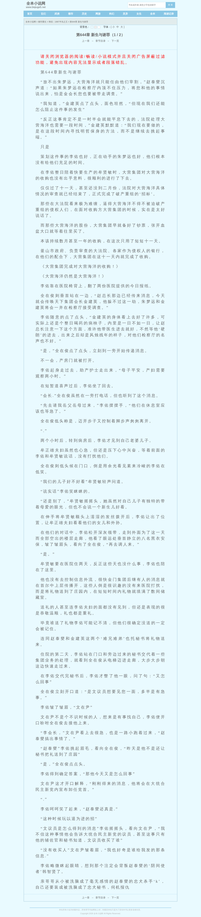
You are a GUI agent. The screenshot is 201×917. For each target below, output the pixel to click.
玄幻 (43, 13)
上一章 (86, 41)
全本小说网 (31, 22)
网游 (97, 13)
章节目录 (100, 41)
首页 (29, 13)
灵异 (125, 13)
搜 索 (170, 5)
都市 (70, 13)
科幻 (111, 13)
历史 (84, 13)
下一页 (115, 41)
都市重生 (42, 22)
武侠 (57, 13)
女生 (138, 13)
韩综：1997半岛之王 (58, 22)
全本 (152, 13)
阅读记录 (169, 13)
